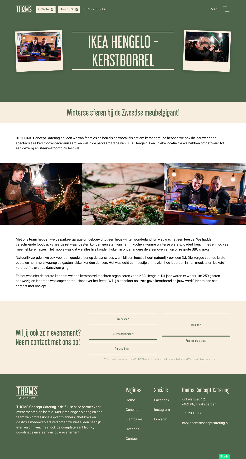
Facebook (161, 400)
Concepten (134, 410)
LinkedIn (160, 419)
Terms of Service (198, 359)
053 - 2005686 (95, 9)
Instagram (162, 410)
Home (130, 400)
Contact (132, 439)
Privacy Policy (174, 359)
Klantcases (134, 419)
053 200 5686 (191, 413)
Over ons (132, 429)
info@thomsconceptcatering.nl (205, 423)
